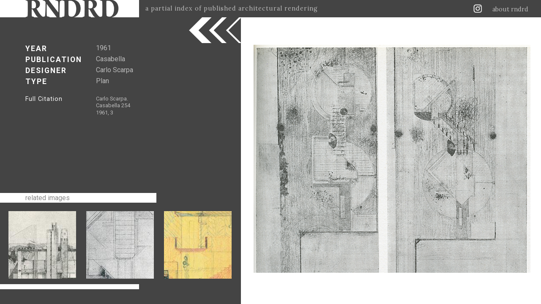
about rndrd (510, 9)
